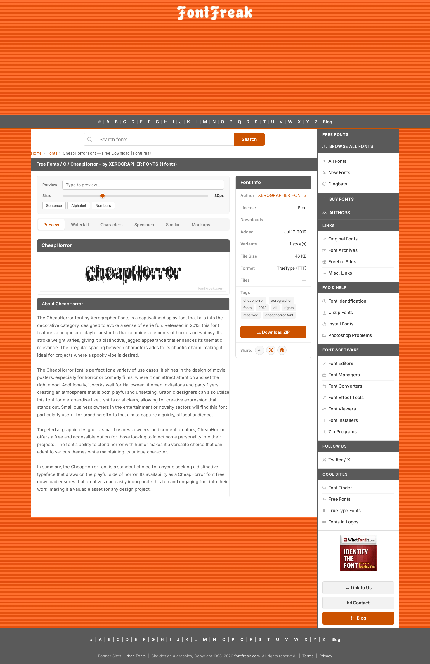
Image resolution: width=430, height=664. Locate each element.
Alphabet (78, 205)
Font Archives (340, 250)
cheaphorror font (279, 315)
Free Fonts (47, 164)
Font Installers (340, 420)
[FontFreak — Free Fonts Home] (214, 13)
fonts (247, 308)
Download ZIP (273, 332)
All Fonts (334, 161)
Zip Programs (339, 431)
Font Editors (337, 363)
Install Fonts (337, 324)
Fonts (52, 153)
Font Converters (342, 386)
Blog (327, 121)
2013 (262, 308)
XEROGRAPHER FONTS (133, 164)
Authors (336, 212)
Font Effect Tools (343, 397)
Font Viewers (339, 409)
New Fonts (336, 172)
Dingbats (334, 184)
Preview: (50, 184)
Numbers (103, 205)
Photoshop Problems (347, 335)
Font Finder (337, 487)
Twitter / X (336, 459)
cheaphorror (253, 300)
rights (289, 308)
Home (36, 153)
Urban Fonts (135, 655)
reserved (250, 315)
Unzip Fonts (337, 312)
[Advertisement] (215, 71)
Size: (46, 195)
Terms (307, 655)
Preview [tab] (51, 224)
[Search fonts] (165, 139)
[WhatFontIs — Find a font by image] (358, 570)
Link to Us (358, 587)
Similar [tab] (173, 224)
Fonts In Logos (340, 522)
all (275, 308)
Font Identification (344, 301)
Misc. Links (337, 273)
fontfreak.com (247, 655)
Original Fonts (340, 239)
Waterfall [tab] (80, 224)
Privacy (325, 655)
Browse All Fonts (347, 146)
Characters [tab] (111, 224)
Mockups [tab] (201, 224)
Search (249, 139)
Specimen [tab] (144, 224)
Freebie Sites (339, 261)
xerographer (281, 300)
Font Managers (341, 374)
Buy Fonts (338, 199)
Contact (358, 603)
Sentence (54, 205)
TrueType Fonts (341, 510)
